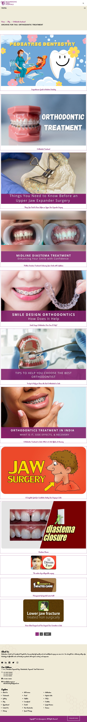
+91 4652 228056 (7, 672)
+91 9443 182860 (7, 676)
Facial (25, 695)
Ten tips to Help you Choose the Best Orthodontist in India (43, 383)
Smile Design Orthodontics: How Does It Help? (43, 325)
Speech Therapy (28, 711)
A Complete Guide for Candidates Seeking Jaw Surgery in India (43, 497)
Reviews (47, 708)
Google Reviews (49, 705)
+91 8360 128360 (7, 679)
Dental (26, 705)
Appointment (6, 705)
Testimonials (6, 695)
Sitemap (5, 711)
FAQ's (47, 699)
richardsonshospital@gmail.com (11, 683)
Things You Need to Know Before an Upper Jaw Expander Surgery (43, 207)
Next (47, 634)
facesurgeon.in (42, 719)
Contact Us (6, 708)
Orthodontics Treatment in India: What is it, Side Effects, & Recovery (44, 442)
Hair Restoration (28, 708)
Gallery (5, 699)
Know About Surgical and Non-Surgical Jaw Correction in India (43, 625)
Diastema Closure (43, 552)
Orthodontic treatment (19, 22)
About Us (5, 692)
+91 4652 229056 (7, 674)
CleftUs (26, 699)
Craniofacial (27, 702)
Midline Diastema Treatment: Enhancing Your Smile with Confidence (43, 265)
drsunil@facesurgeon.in (9, 682)
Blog (8, 22)
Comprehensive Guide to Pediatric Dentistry (43, 89)
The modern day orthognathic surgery (43, 573)
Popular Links (48, 695)
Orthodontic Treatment (43, 149)
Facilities (47, 702)
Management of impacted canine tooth (43, 595)
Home (3, 22)
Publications (48, 692)
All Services (27, 692)
